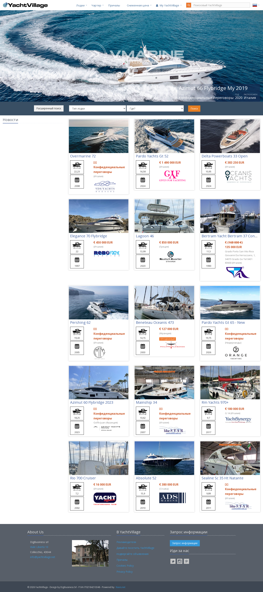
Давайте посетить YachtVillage (135, 548)
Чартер (96, 5)
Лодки (80, 5)
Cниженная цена (138, 5)
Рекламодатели (126, 542)
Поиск (194, 108)
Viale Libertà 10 (39, 547)
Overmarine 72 (83, 156)
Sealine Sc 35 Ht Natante (222, 478)
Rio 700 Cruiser (83, 478)
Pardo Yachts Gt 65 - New (223, 322)
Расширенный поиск (48, 108)
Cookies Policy (125, 565)
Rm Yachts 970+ (215, 402)
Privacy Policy (125, 571)
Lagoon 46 (145, 235)
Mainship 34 (146, 402)
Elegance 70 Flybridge (88, 235)
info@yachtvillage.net (42, 557)
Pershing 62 (80, 322)
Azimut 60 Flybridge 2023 (91, 402)
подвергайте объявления (132, 554)
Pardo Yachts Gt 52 (152, 156)
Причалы (114, 5)
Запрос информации (184, 543)
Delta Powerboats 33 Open (225, 156)
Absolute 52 (146, 478)
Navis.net (120, 587)
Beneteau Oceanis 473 (155, 322)
